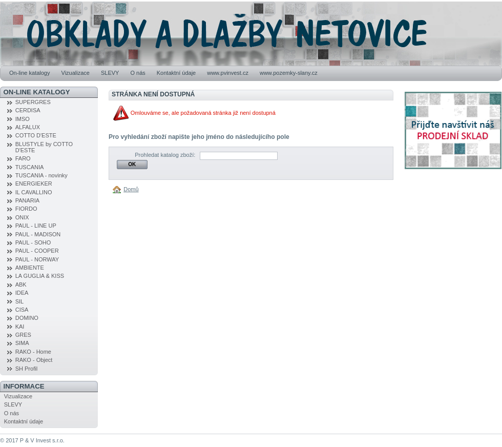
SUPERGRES (33, 102)
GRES (23, 335)
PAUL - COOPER (37, 251)
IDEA (22, 293)
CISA (22, 310)
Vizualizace (75, 73)
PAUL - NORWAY (37, 259)
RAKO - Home (33, 352)
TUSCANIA (29, 167)
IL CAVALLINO (33, 192)
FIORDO (26, 209)
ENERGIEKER (33, 183)
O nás (137, 73)
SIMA (22, 343)
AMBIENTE (29, 268)
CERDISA (27, 110)
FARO (23, 158)
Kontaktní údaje (176, 73)
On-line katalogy (29, 73)
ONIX (22, 217)
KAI (20, 326)
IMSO (22, 119)
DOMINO (26, 318)
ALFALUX (27, 127)
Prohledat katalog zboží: (165, 155)
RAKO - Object (34, 360)
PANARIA (27, 200)
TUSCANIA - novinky (41, 175)
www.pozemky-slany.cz (289, 73)
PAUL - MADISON (38, 234)
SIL (19, 301)
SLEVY (110, 73)
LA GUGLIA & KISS (39, 276)
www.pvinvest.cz (227, 73)
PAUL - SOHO (33, 242)
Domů (130, 189)
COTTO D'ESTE (35, 135)
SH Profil (26, 368)
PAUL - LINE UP (35, 225)
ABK (21, 284)
